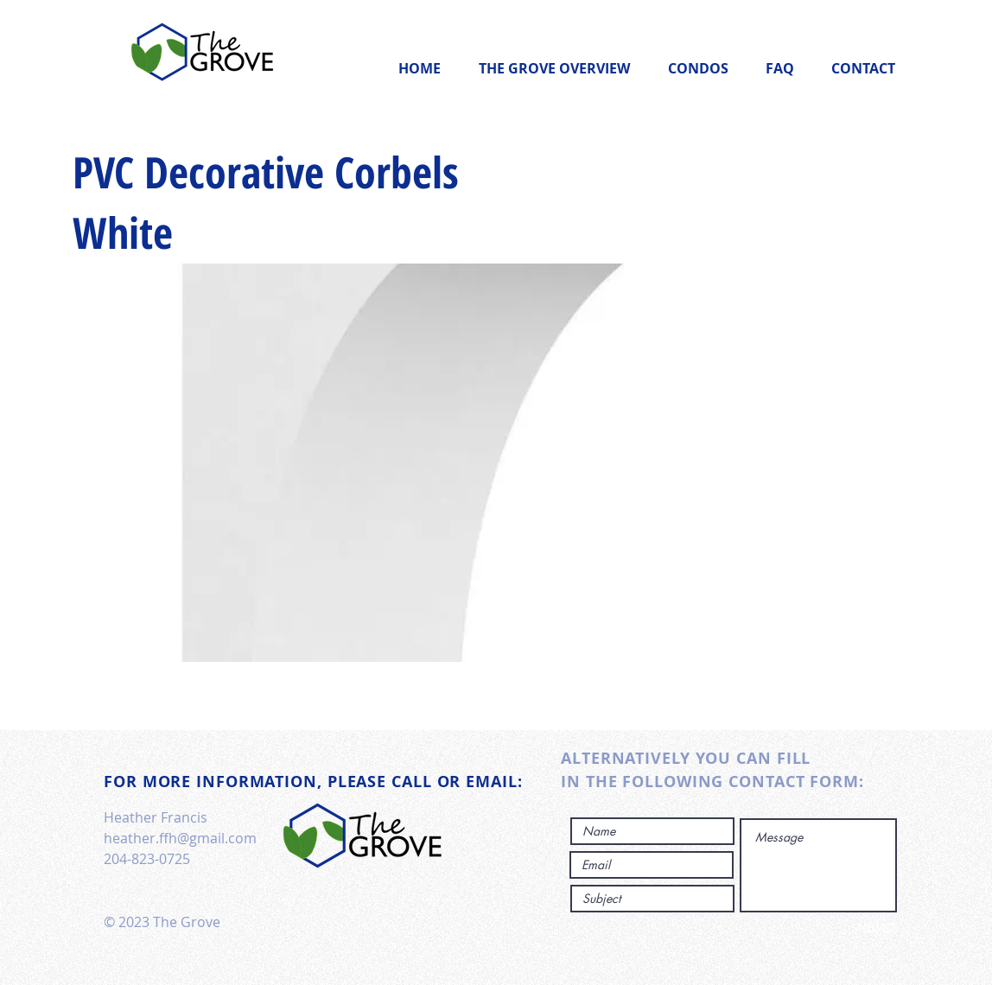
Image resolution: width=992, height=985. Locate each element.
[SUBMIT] (839, 929)
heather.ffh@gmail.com (180, 838)
